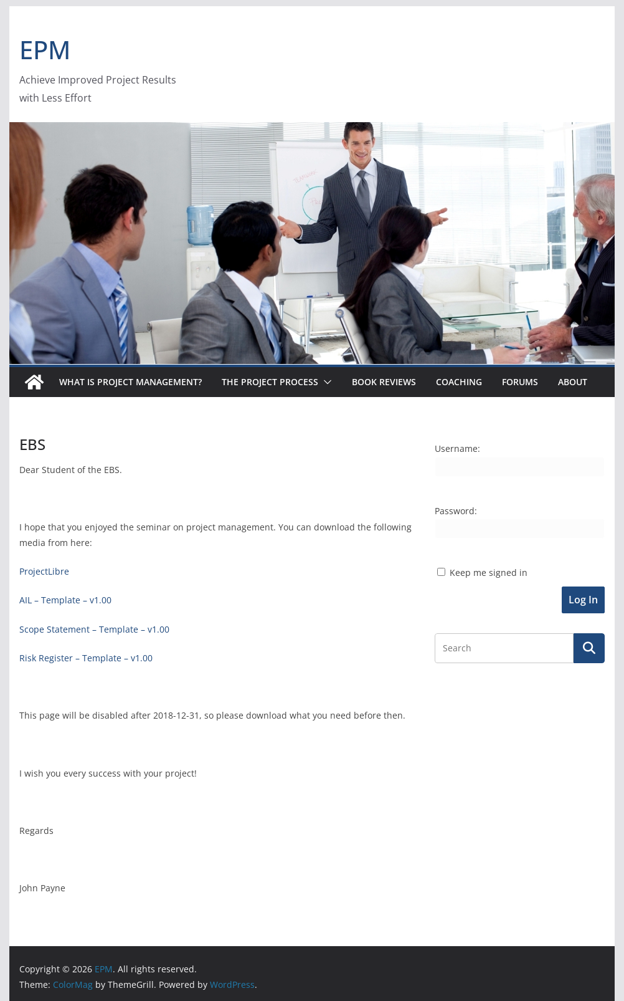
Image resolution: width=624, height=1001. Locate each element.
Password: (456, 511)
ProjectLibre (44, 571)
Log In (583, 599)
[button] (325, 382)
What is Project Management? (130, 382)
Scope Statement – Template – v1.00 (94, 629)
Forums (520, 382)
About (572, 382)
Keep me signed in (488, 572)
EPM (44, 49)
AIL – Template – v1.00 (65, 600)
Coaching (459, 382)
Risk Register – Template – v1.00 (86, 658)
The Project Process (270, 382)
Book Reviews (384, 382)
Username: (457, 448)
